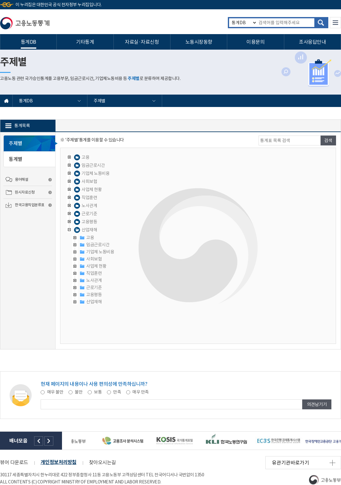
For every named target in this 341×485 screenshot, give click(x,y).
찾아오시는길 (102, 462)
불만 (76, 392)
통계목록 (22, 125)
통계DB (26, 101)
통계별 (15, 159)
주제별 (100, 101)
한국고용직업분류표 (29, 204)
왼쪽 (38, 441)
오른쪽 (48, 441)
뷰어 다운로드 (14, 462)
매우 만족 (137, 392)
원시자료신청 (24, 192)
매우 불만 (52, 392)
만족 (114, 392)
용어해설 (21, 179)
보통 (95, 392)
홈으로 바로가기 (6, 101)
